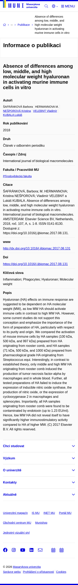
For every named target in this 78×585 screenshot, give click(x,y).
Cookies (61, 571)
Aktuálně (10, 494)
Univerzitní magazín (15, 512)
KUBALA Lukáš (12, 114)
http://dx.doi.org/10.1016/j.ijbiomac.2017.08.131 (36, 248)
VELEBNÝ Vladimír (45, 110)
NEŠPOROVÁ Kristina (17, 110)
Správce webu (12, 571)
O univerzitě (12, 470)
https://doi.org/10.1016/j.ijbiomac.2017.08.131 (35, 264)
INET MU (49, 512)
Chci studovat (13, 446)
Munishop (41, 522)
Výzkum (9, 458)
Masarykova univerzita (27, 566)
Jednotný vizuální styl (16, 532)
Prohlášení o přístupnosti (38, 571)
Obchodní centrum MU (17, 522)
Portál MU (65, 512)
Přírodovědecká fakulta (17, 176)
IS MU (36, 512)
